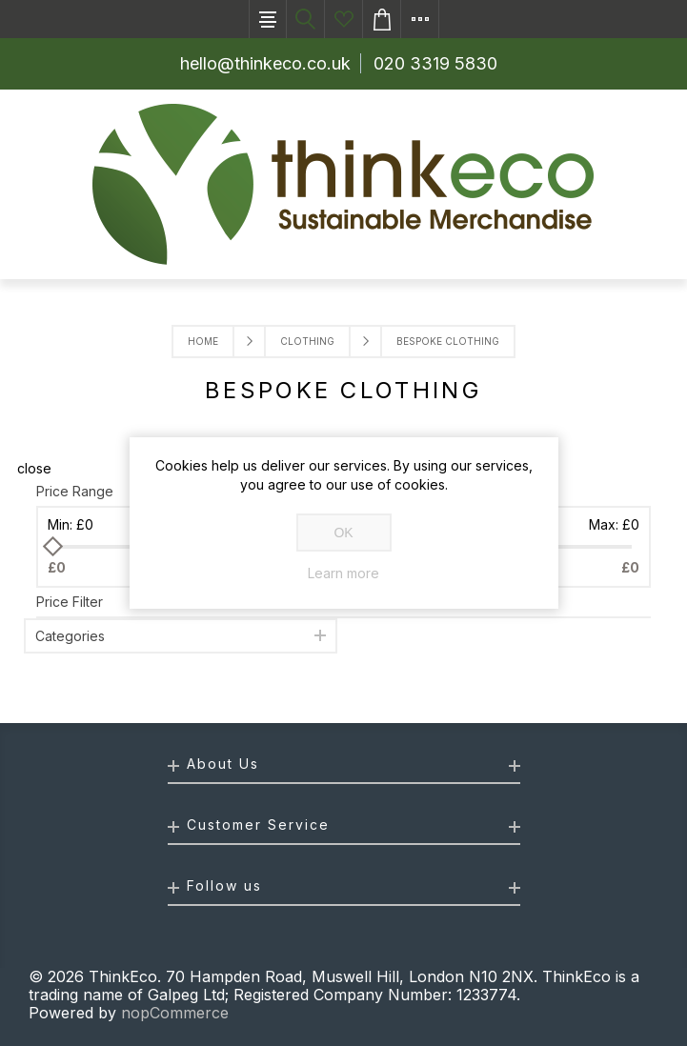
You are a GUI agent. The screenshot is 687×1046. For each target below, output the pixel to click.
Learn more (343, 573)
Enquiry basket (382, 19)
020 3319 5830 (435, 63)
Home (203, 341)
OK (343, 532)
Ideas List (344, 19)
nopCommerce (175, 1012)
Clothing (307, 341)
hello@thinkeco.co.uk (265, 63)
